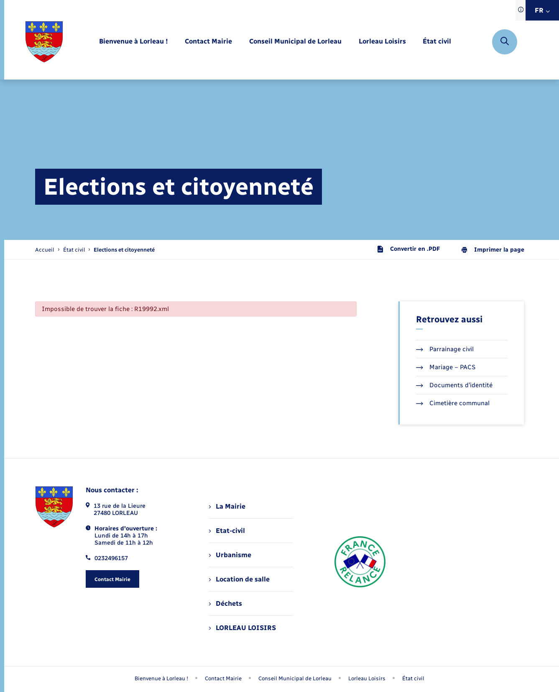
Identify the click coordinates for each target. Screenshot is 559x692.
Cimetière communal (453, 403)
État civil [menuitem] (413, 678)
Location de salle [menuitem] (239, 579)
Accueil (44, 250)
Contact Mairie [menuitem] (223, 678)
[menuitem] (133, 42)
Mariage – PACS (445, 367)
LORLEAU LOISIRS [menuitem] (242, 628)
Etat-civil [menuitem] (227, 531)
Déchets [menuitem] (225, 603)
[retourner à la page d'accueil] (44, 42)
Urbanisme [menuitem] (230, 555)
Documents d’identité (454, 385)
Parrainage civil (445, 349)
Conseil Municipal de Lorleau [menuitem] (295, 678)
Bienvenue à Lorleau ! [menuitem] (161, 678)
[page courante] (124, 250)
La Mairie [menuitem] (227, 506)
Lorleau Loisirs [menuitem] (366, 678)
